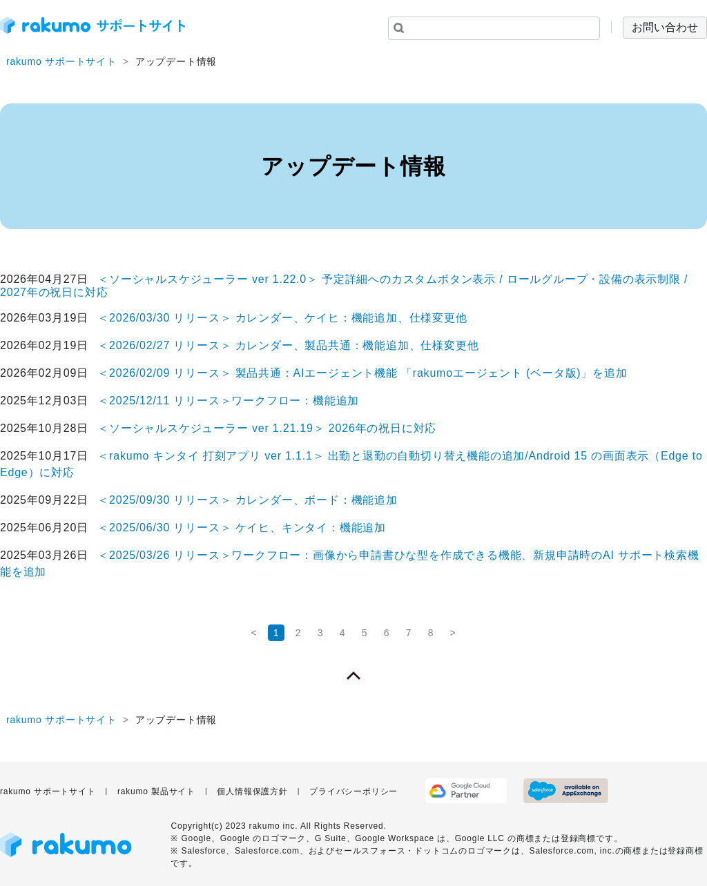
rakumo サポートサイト (61, 61)
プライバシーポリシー (353, 791)
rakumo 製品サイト (156, 791)
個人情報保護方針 (252, 791)
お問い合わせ (665, 27)
